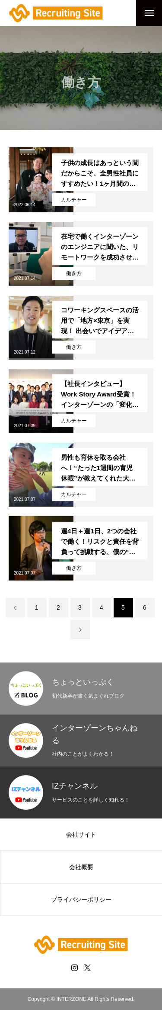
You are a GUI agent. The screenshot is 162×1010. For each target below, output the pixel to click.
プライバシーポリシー (81, 899)
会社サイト (81, 834)
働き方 (74, 273)
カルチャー (74, 200)
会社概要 (81, 867)
